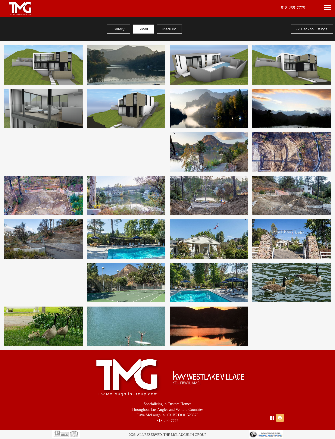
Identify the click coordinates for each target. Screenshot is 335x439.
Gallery (119, 29)
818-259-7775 (293, 7)
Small (143, 29)
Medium (169, 29)
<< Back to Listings (311, 29)
